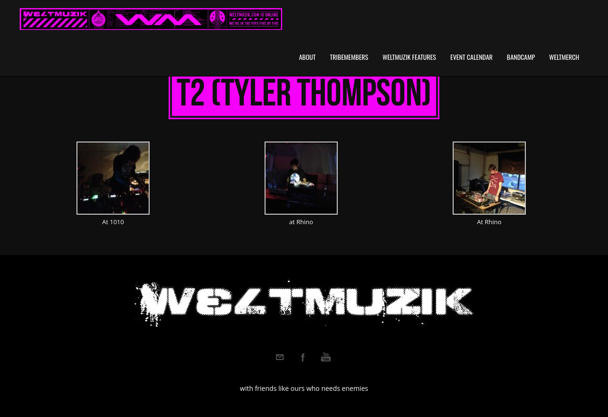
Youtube (325, 357)
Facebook (303, 357)
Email (279, 357)
